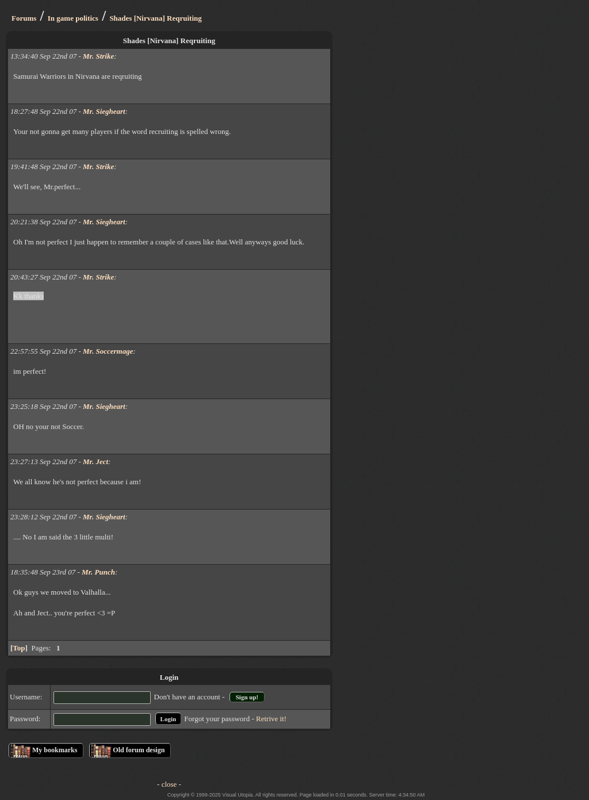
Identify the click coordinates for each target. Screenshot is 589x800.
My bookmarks (54, 750)
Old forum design (139, 750)
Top (19, 648)
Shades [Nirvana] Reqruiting (155, 18)
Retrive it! (271, 718)
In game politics (73, 18)
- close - (169, 784)
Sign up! (247, 697)
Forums (24, 18)
